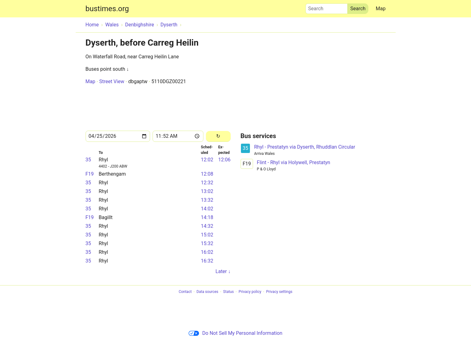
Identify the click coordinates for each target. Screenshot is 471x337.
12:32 (207, 183)
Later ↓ (223, 271)
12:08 (207, 174)
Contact (185, 292)
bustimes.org (107, 8)
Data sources (207, 292)
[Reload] (218, 136)
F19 (90, 174)
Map (381, 8)
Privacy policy (249, 292)
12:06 (224, 160)
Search (326, 7)
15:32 (207, 243)
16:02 (207, 252)
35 (88, 160)
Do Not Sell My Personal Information (235, 333)
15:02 (207, 235)
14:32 (207, 226)
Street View (111, 81)
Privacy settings (279, 292)
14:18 (207, 217)
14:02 (207, 209)
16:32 (207, 261)
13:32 (207, 200)
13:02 (207, 191)
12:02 (207, 160)
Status (228, 292)
